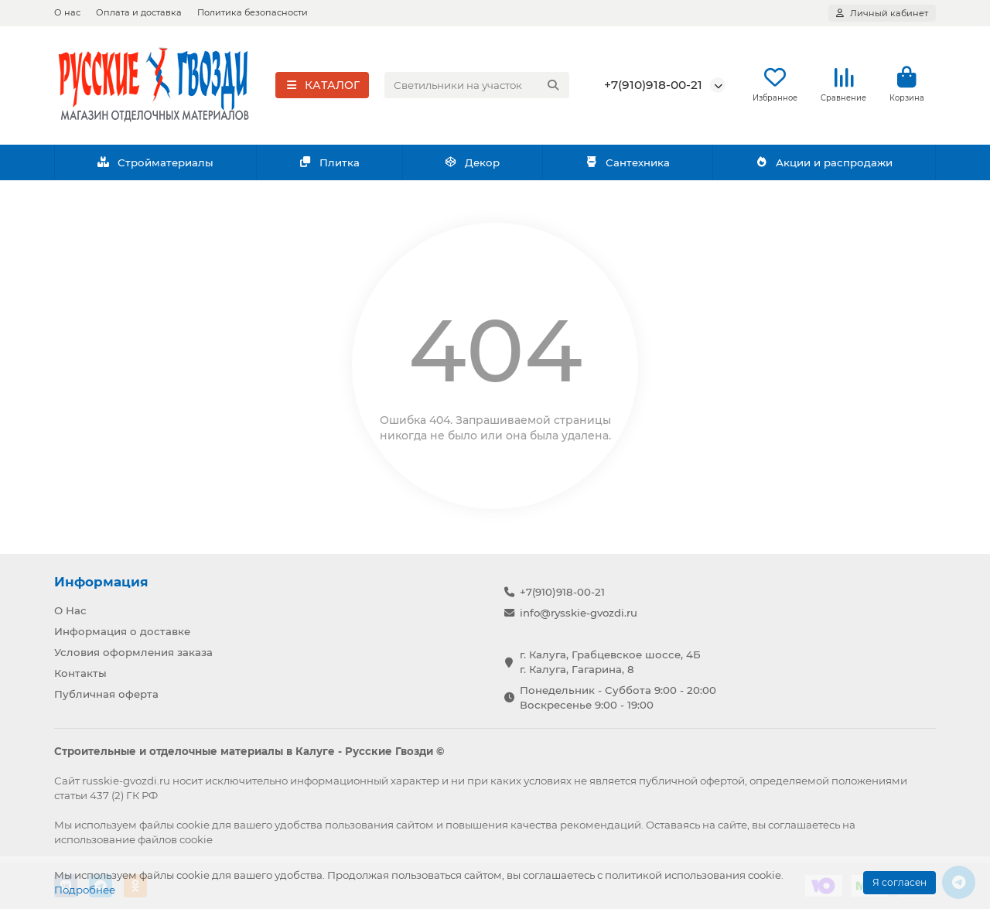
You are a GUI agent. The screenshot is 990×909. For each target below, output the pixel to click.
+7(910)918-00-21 (653, 86)
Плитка (329, 165)
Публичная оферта (106, 694)
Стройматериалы (155, 165)
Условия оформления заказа (133, 652)
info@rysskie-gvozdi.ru (578, 613)
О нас (67, 12)
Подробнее (84, 889)
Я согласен (899, 882)
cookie (193, 824)
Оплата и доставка (139, 12)
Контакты (80, 673)
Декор (472, 165)
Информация (101, 581)
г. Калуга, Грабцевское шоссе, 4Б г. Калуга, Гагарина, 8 (610, 661)
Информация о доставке (122, 631)
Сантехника (627, 165)
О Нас (70, 610)
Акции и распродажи (824, 165)
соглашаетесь (804, 824)
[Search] (477, 86)
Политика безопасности (252, 12)
